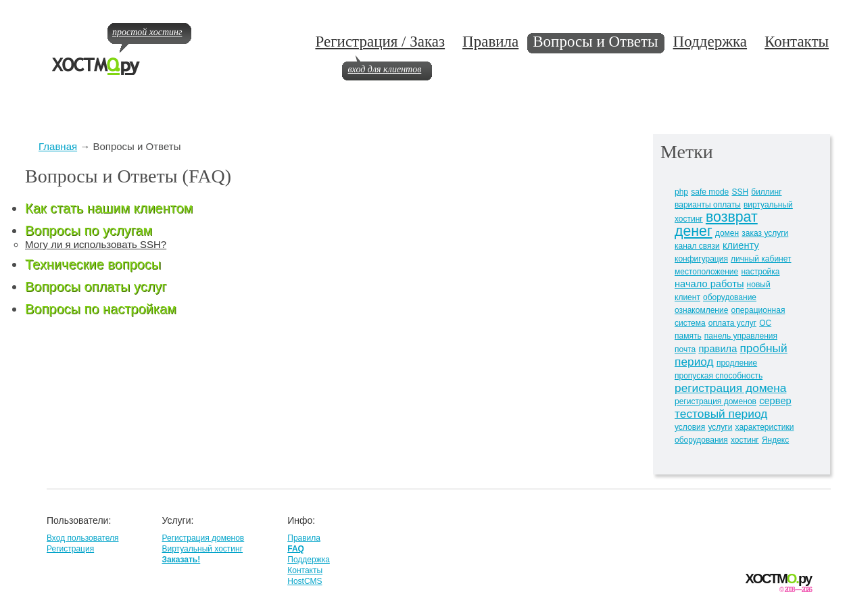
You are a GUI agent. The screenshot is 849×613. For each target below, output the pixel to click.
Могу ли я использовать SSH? (95, 244)
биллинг (766, 192)
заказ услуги (765, 233)
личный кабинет (761, 259)
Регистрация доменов (203, 538)
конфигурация (701, 259)
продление (737, 363)
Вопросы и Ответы (595, 41)
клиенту (741, 245)
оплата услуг (732, 323)
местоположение (706, 271)
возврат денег (716, 224)
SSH (739, 192)
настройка (760, 271)
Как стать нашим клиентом (109, 208)
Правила (490, 41)
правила (717, 348)
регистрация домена (730, 388)
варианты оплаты (708, 205)
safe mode (710, 192)
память (688, 336)
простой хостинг (147, 32)
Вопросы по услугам (88, 230)
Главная (58, 146)
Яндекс (775, 440)
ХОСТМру (778, 579)
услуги (720, 427)
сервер (775, 400)
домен (727, 233)
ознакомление (701, 310)
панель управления (740, 336)
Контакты (797, 41)
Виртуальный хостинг (202, 549)
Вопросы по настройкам (100, 308)
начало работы (709, 283)
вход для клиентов (384, 69)
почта (685, 349)
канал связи (697, 246)
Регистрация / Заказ (380, 41)
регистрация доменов (715, 401)
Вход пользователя (82, 538)
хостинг (745, 440)
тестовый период (721, 413)
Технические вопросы (93, 264)
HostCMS (304, 581)
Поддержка (710, 41)
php (681, 192)
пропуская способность (718, 376)
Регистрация (70, 549)
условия (690, 427)
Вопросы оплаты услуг (96, 286)
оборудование (729, 297)
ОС (765, 323)
